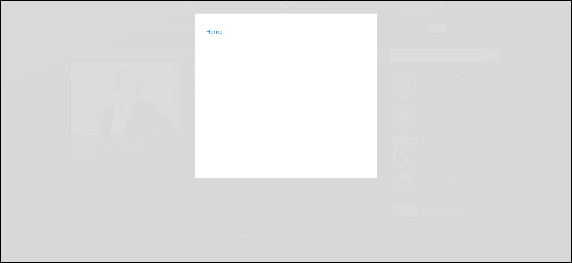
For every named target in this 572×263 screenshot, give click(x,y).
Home (214, 31)
